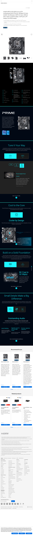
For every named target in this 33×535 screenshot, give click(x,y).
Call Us (17, 502)
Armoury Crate (26, 498)
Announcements (18, 488)
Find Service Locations (19, 498)
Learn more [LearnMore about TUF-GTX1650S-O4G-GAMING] (5, 449)
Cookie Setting (14, 533)
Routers (9, 493)
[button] (31, 3)
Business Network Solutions (12, 499)
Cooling (2, 521)
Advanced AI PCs (26, 491)
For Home (2, 492)
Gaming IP (10, 522)
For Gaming (2, 497)
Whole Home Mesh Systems (11, 495)
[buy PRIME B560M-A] (26, 387)
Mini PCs (2, 511)
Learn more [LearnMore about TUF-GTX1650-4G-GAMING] (16, 449)
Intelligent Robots (11, 500)
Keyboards (10, 508)
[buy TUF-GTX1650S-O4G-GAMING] (5, 433)
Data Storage (10, 487)
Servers (9, 504)
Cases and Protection (11, 514)
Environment (25, 487)
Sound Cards (10, 491)
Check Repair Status (19, 497)
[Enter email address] (6, 526)
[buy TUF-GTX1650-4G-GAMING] (16, 433)
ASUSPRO (25, 493)
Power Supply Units (3, 522)
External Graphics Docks (12, 488)
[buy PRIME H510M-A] (15, 387)
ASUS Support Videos (19, 505)
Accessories (2, 514)
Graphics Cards (3, 518)
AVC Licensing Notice (27, 496)
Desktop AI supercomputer (12, 503)
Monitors (2, 501)
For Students (2, 496)
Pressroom (17, 491)
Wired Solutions (10, 498)
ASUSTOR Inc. (18, 492)
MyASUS (17, 506)
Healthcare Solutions (3, 488)
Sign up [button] (13, 526)
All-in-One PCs (3, 506)
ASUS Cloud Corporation (19, 493)
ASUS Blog (25, 497)
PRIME (17, 483)
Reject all (21, 533)
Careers (17, 487)
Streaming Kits (10, 512)
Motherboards (3, 517)
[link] (2, 483)
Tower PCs (2, 507)
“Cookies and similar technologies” (18, 531)
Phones (2, 487)
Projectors (2, 505)
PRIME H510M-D (4, 3)
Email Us (17, 501)
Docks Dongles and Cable (12, 517)
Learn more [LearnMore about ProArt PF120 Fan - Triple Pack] (27, 449)
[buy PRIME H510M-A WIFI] (5, 387)
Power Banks (10, 518)
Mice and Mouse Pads (11, 509)
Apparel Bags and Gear (11, 513)
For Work (2, 493)
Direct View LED (3, 502)
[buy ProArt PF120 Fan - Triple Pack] (27, 433)
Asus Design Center (26, 492)
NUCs (1, 510)
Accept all (28, 533)
